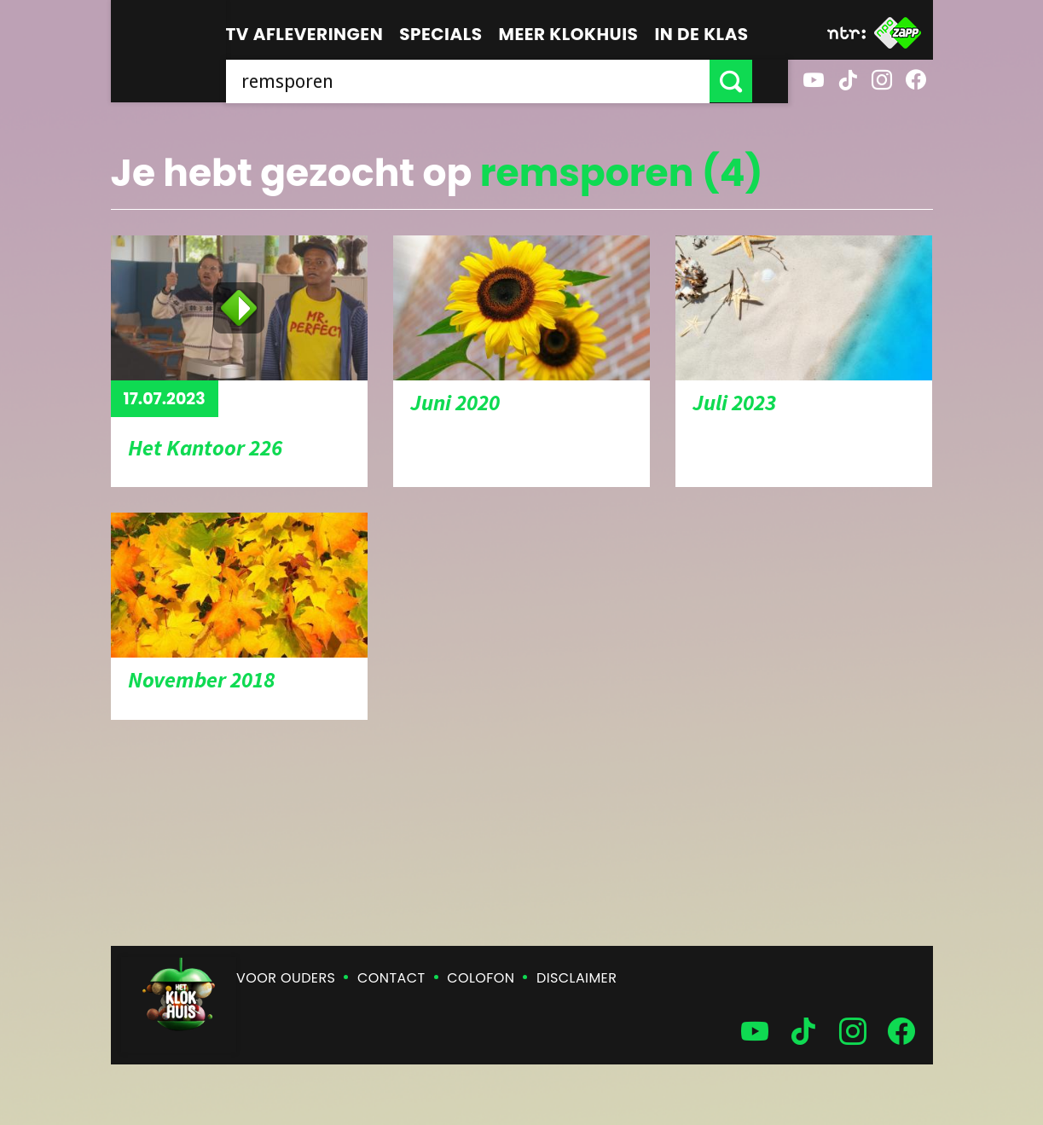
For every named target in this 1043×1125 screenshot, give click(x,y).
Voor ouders (285, 978)
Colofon (480, 978)
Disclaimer (576, 978)
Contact (391, 978)
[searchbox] (485, 81)
